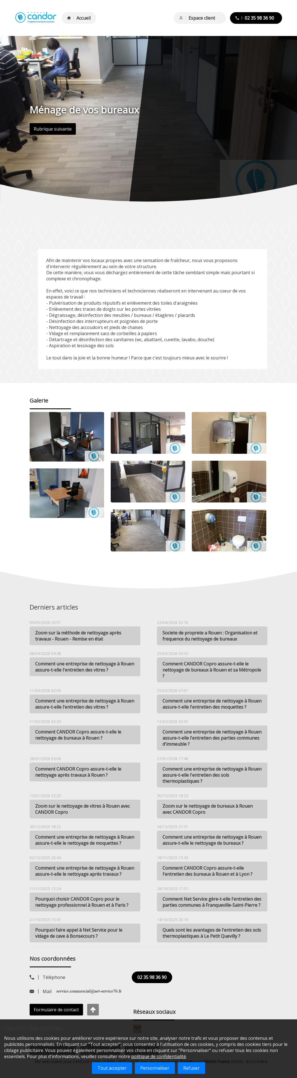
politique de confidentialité (158, 1056)
